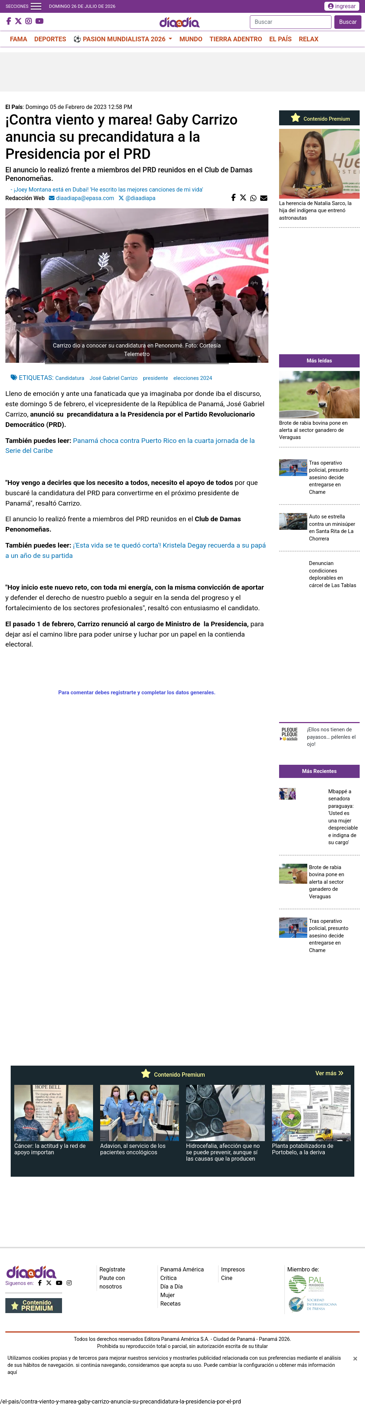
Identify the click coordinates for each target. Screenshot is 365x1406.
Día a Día (171, 1286)
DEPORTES (50, 39)
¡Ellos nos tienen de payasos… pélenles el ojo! (331, 736)
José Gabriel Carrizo (113, 378)
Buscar (348, 22)
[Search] (290, 22)
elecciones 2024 (192, 378)
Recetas (170, 1303)
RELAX (308, 39)
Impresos (233, 1269)
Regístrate (112, 1269)
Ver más (329, 1073)
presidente (155, 378)
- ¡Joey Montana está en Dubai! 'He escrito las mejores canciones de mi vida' (107, 189)
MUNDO (190, 39)
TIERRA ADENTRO (236, 39)
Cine (226, 1278)
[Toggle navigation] (36, 6)
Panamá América (182, 1269)
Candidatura (69, 378)
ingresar (342, 6)
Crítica (168, 1278)
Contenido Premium (319, 119)
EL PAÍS (280, 39)
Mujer (167, 1295)
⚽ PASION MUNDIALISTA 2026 (120, 39)
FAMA (18, 39)
